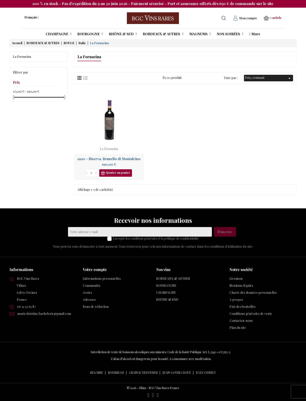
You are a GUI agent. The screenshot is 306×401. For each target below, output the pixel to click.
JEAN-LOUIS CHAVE (177, 373)
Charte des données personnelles (253, 293)
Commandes (92, 286)
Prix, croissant (268, 78)
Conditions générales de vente (251, 314)
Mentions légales (241, 286)
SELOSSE (96, 373)
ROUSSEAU (116, 373)
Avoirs (87, 293)
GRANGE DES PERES (143, 373)
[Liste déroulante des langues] (31, 17)
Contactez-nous (241, 321)
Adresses (89, 300)
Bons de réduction (96, 307)
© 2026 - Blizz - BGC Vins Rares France (153, 388)
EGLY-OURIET (206, 373)
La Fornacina (22, 56)
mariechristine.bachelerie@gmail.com (44, 314)
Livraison (236, 279)
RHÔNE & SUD (167, 300)
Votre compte (95, 269)
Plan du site (238, 328)
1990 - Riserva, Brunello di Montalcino (108, 159)
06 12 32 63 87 (26, 307)
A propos (236, 300)
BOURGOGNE (166, 286)
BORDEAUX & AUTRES (173, 279)
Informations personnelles (102, 279)
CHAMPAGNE (166, 293)
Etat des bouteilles (243, 307)
